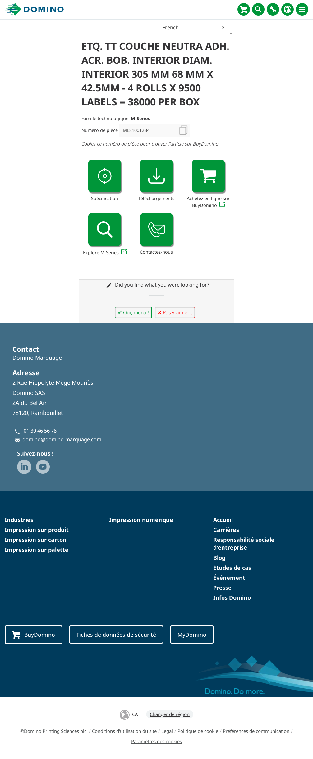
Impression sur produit (37, 529)
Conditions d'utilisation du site (124, 731)
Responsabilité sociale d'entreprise (243, 543)
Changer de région (170, 714)
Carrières (226, 529)
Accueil (223, 519)
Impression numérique (141, 519)
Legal (167, 731)
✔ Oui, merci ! (133, 312)
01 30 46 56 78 (40, 430)
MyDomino (191, 634)
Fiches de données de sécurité (116, 634)
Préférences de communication (256, 731)
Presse (222, 587)
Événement (229, 577)
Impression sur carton (36, 539)
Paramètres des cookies (156, 741)
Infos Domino (232, 597)
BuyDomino (33, 635)
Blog (219, 557)
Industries (19, 519)
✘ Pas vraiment (175, 312)
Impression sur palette (36, 549)
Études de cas (232, 567)
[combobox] (195, 27)
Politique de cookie (197, 731)
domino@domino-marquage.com (61, 439)
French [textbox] (194, 27)
